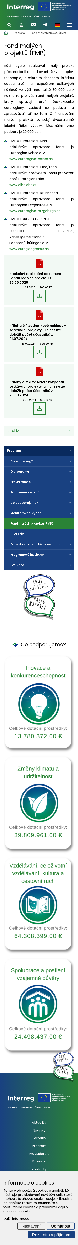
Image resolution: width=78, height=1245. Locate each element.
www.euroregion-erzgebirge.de (35, 210)
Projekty (39, 1161)
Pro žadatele (39, 1153)
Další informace (16, 1218)
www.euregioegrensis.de (29, 248)
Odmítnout (60, 1226)
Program (14, 450)
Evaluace (17, 565)
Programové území (24, 492)
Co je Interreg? (21, 461)
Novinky (39, 1130)
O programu (19, 471)
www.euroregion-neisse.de (31, 158)
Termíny (39, 1138)
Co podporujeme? (24, 503)
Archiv (19, 534)
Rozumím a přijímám (51, 1235)
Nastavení (31, 1226)
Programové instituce (27, 555)
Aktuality (39, 1122)
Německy (57, 25)
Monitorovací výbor (25, 513)
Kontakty (39, 1169)
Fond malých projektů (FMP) (31, 523)
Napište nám (45, 25)
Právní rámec (20, 482)
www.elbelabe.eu (23, 184)
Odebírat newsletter (33, 24)
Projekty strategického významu (35, 544)
